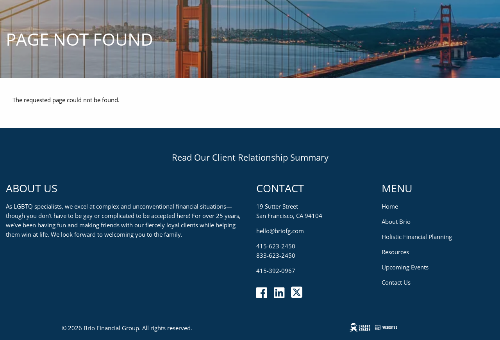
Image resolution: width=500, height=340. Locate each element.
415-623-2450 (275, 246)
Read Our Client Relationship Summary (250, 157)
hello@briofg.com (280, 231)
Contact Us (396, 282)
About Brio (396, 221)
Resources (395, 252)
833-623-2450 (275, 255)
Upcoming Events (405, 267)
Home (390, 206)
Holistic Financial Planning (417, 237)
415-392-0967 (275, 270)
